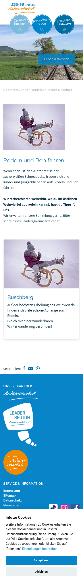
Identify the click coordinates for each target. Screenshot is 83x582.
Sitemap (9, 495)
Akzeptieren (41, 560)
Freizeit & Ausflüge (60, 89)
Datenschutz (12, 500)
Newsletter (11, 505)
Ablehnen (41, 571)
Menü (72, 8)
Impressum (11, 490)
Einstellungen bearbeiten (40, 549)
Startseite (38, 89)
